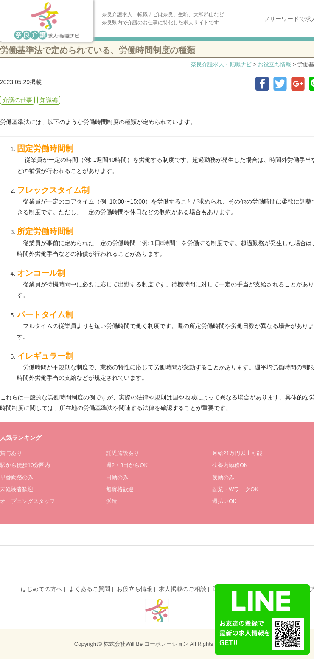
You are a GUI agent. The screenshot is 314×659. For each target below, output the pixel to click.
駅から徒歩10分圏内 (25, 465)
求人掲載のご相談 (182, 588)
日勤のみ (117, 477)
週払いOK (224, 501)
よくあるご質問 (89, 588)
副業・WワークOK (235, 489)
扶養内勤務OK (230, 465)
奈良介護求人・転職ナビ (221, 64)
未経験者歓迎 (16, 489)
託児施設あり (122, 453)
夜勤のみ (223, 477)
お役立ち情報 (274, 64)
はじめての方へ (41, 588)
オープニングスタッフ (27, 501)
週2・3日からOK (127, 465)
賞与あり (11, 453)
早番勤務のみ (16, 477)
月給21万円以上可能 (237, 453)
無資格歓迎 (120, 489)
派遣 (111, 501)
